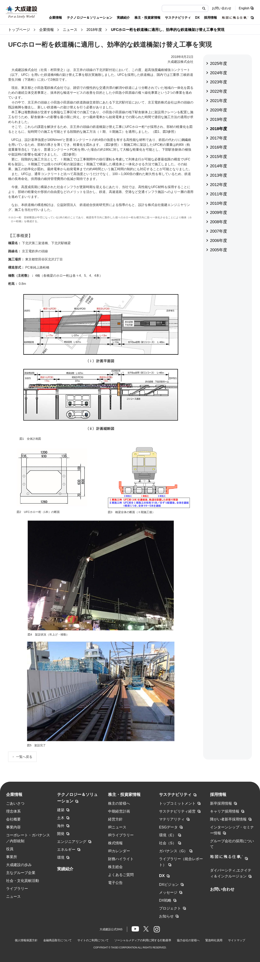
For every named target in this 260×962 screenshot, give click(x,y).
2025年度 (218, 63)
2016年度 (218, 147)
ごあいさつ (15, 803)
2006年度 (218, 240)
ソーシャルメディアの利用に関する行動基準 (142, 940)
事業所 (11, 857)
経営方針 (115, 819)
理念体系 (13, 811)
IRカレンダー (119, 851)
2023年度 (218, 82)
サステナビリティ (175, 794)
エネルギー (66, 850)
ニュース (13, 897)
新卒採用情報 (221, 803)
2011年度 (218, 194)
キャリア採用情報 (224, 811)
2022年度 (218, 91)
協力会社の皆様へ (188, 940)
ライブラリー (17, 889)
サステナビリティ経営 (177, 811)
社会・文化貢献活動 (22, 881)
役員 (9, 849)
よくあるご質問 (121, 875)
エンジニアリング (71, 842)
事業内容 (13, 827)
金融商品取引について (57, 940)
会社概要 (13, 819)
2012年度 (218, 184)
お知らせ (166, 916)
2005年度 (218, 250)
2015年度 (218, 156)
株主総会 (115, 867)
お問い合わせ (221, 8)
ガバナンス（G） (173, 851)
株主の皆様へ (119, 803)
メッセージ (168, 892)
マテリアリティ (172, 819)
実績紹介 (65, 869)
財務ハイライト (121, 859)
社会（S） (167, 843)
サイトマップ (236, 940)
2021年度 (218, 100)
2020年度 (218, 110)
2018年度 (218, 128)
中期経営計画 (119, 811)
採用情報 (218, 794)
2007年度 (218, 231)
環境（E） (167, 835)
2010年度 (218, 203)
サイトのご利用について (93, 940)
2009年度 (218, 212)
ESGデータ (168, 827)
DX (162, 875)
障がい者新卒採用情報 (228, 819)
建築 (60, 810)
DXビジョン (169, 885)
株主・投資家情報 (124, 794)
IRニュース (117, 827)
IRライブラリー (121, 835)
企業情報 (14, 794)
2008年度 (218, 222)
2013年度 (218, 175)
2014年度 (218, 166)
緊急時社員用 (213, 940)
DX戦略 (165, 900)
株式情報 (115, 843)
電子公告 (115, 883)
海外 (60, 826)
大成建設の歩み (19, 865)
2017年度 (218, 138)
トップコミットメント (177, 803)
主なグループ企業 (20, 873)
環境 (60, 857)
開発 (60, 834)
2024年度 (218, 73)
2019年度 (218, 119)
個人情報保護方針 (26, 940)
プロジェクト (170, 908)
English (244, 8)
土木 (60, 818)
